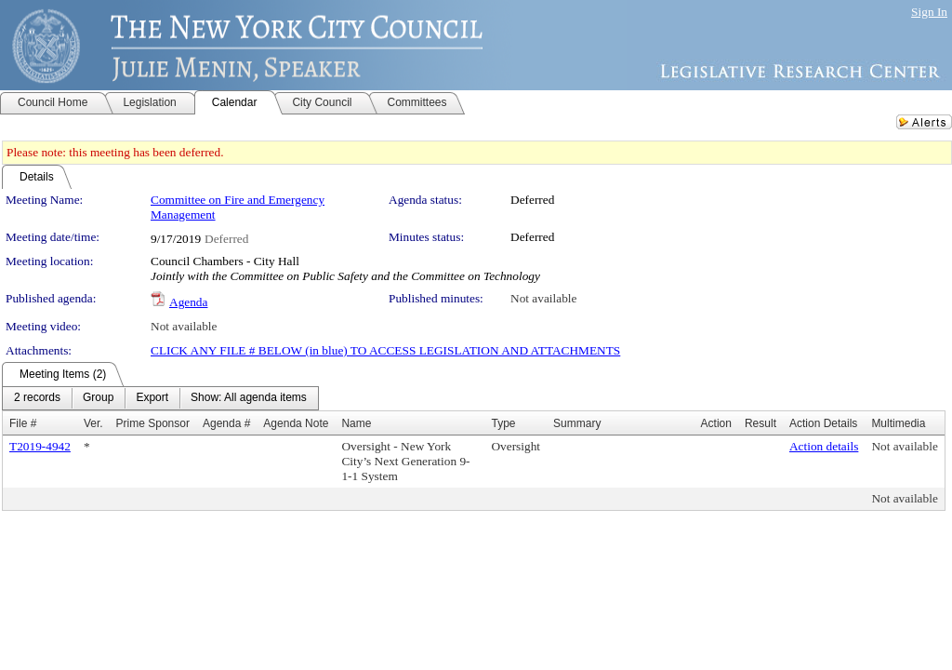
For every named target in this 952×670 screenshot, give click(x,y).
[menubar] (160, 398)
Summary (577, 423)
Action (716, 423)
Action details (823, 446)
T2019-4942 (40, 446)
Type (503, 423)
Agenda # (226, 423)
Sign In (929, 12)
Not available (543, 298)
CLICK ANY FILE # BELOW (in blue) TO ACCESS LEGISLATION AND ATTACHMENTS (385, 350)
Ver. (93, 423)
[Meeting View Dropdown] (248, 398)
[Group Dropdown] (98, 398)
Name (356, 423)
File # (22, 423)
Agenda (188, 302)
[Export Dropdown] (152, 398)
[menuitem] (37, 398)
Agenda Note (295, 423)
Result (760, 423)
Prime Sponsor (153, 423)
